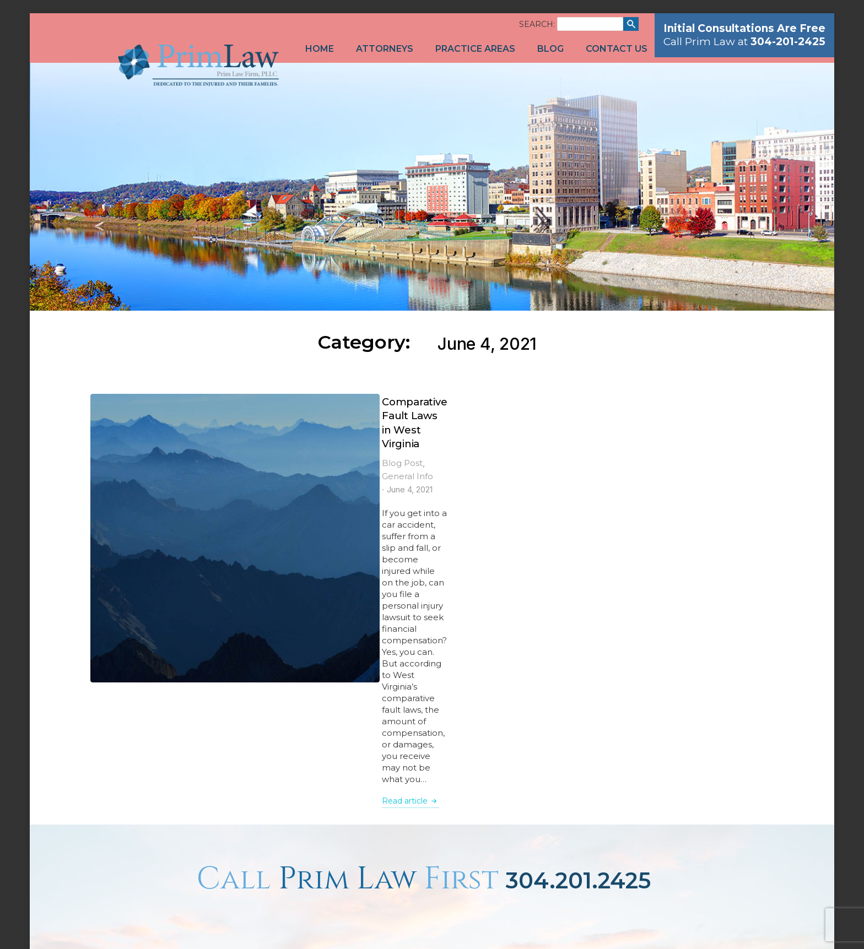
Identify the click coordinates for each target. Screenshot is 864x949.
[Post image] (131, 434)
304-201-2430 (372, 748)
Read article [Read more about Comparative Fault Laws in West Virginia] (217, 536)
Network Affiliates (738, 925)
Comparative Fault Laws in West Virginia (300, 401)
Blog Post (208, 421)
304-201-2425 (385, 724)
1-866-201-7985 (397, 736)
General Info (259, 421)
